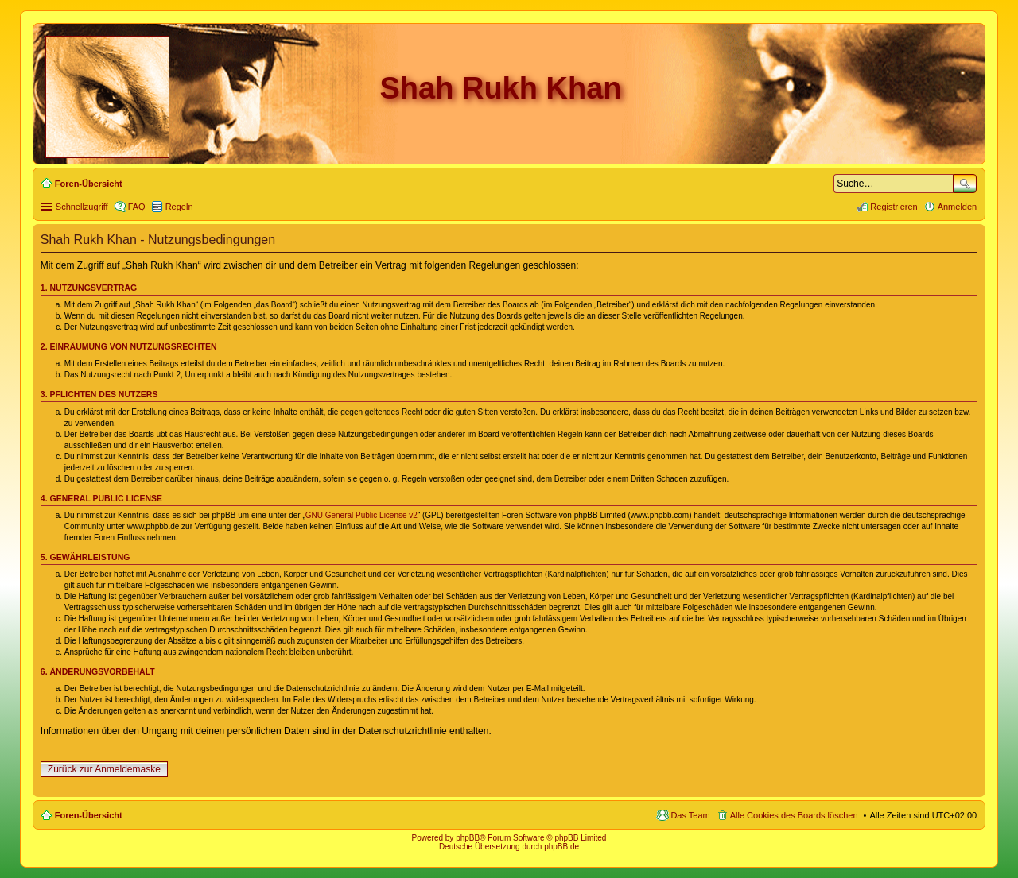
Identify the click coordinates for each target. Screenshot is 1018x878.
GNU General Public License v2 (361, 515)
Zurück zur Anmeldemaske (104, 769)
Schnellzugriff (82, 206)
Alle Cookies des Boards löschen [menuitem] (794, 815)
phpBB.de (561, 846)
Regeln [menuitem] (179, 206)
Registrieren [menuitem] (893, 206)
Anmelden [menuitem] (957, 206)
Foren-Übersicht (88, 815)
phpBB (468, 838)
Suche (965, 183)
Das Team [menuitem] (689, 815)
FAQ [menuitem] (137, 206)
